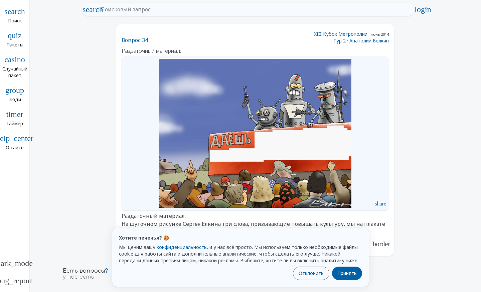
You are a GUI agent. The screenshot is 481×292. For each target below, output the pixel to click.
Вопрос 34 (135, 40)
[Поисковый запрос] (254, 9)
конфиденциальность (182, 247)
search (93, 9)
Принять (347, 273)
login (423, 9)
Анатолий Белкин (369, 40)
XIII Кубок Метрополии (340, 34)
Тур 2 (339, 40)
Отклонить (311, 273)
